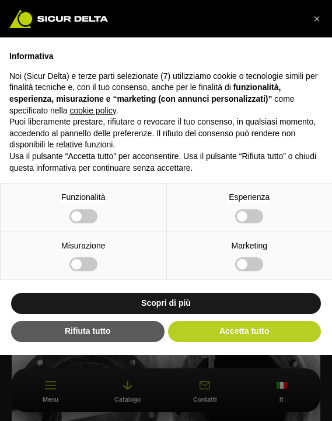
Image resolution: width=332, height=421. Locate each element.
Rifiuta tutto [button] (88, 331)
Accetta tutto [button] (244, 331)
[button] (316, 18)
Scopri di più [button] (166, 303)
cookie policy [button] (93, 110)
